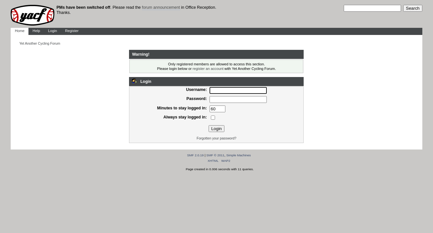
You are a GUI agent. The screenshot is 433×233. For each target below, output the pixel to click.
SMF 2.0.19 (195, 155)
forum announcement (161, 7)
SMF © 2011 (215, 155)
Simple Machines (238, 155)
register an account (208, 69)
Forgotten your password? (216, 138)
